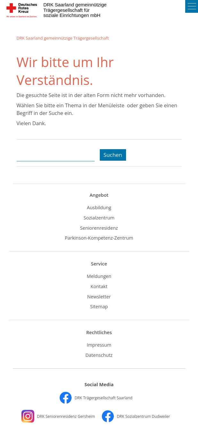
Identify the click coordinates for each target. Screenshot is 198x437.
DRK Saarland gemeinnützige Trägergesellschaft (63, 38)
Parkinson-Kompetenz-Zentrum (99, 237)
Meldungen (99, 276)
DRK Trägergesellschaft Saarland (95, 398)
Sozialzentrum (99, 217)
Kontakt (99, 286)
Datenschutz (99, 355)
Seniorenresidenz (99, 228)
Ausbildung (99, 207)
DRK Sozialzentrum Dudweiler (135, 416)
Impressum (99, 344)
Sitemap (99, 306)
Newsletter (99, 296)
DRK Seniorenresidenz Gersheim (58, 416)
